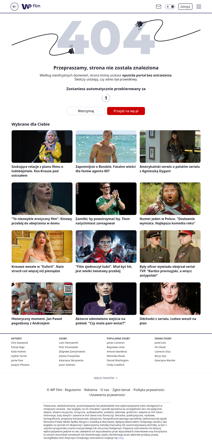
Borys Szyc (161, 356)
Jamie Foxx (17, 360)
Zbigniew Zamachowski (72, 351)
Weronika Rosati (116, 356)
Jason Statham (67, 365)
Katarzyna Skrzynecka (71, 360)
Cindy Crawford (115, 365)
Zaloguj (185, 6)
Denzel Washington (118, 360)
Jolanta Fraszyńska (69, 356)
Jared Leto (160, 342)
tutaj (120, 438)
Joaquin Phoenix (20, 365)
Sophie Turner (19, 356)
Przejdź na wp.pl (126, 111)
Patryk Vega (18, 347)
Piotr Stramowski (68, 347)
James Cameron (116, 342)
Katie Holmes (18, 351)
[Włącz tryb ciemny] (170, 6)
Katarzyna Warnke (165, 360)
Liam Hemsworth (68, 342)
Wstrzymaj (86, 111)
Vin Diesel (160, 347)
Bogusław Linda (116, 347)
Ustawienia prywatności (106, 395)
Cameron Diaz (163, 351)
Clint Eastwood (19, 342)
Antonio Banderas (117, 351)
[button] (199, 6)
